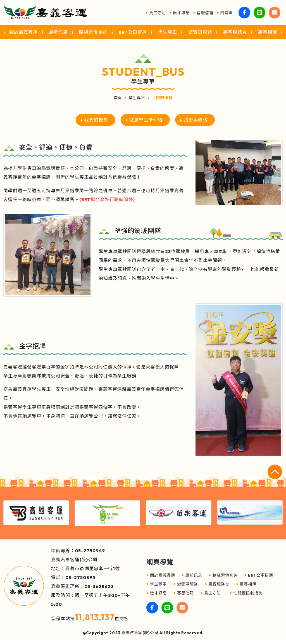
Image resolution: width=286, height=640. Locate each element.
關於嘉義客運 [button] (23, 32)
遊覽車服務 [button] (200, 32)
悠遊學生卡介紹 (146, 120)
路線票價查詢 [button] (93, 32)
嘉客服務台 (217, 584)
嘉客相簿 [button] (267, 32)
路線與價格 (196, 120)
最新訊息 (192, 575)
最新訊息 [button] (58, 32)
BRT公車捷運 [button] (133, 32)
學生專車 (136, 97)
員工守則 (156, 12)
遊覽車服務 (185, 584)
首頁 (118, 97)
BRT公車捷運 (258, 575)
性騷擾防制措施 (246, 593)
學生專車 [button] (167, 32)
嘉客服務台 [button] (235, 32)
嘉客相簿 (246, 584)
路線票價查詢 (223, 575)
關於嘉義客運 (160, 575)
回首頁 (225, 12)
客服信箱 (203, 12)
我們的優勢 (96, 120)
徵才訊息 (179, 12)
